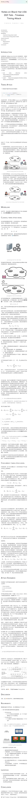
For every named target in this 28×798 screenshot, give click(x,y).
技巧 (5, 651)
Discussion (3, 40)
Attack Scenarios (5, 38)
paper (2, 571)
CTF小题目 (20, 791)
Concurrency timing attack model (11, 36)
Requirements (6, 41)
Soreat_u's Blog (5, 1)
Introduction (4, 30)
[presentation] (17, 223)
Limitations (5, 43)
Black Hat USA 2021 (12, 56)
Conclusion (3, 44)
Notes (22, 23)
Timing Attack (4, 31)
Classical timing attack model (10, 35)
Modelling (3, 33)
